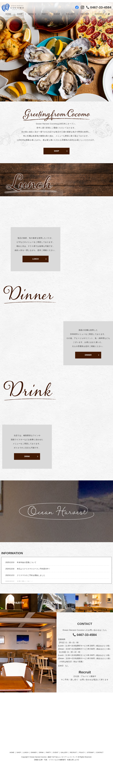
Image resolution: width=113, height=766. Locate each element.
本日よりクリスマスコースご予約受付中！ (33, 569)
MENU (31, 14)
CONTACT (99, 14)
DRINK (27, 456)
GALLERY (70, 14)
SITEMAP (90, 752)
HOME (8, 14)
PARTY (45, 14)
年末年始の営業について (26, 562)
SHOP (20, 14)
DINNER (88, 355)
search (108, 14)
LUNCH (35, 259)
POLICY (82, 752)
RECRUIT (84, 14)
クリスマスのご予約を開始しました (31, 575)
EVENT (57, 14)
